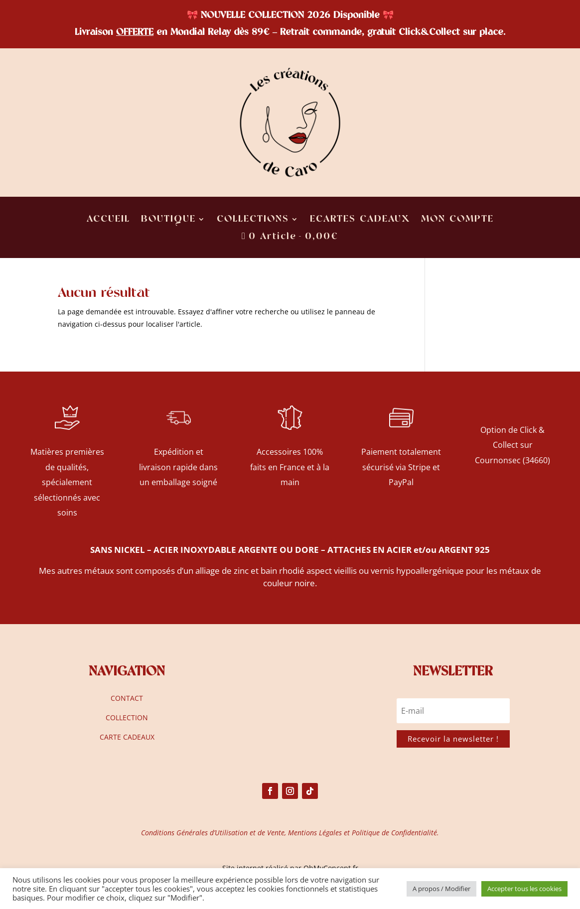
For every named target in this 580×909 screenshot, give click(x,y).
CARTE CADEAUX (127, 737)
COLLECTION (127, 717)
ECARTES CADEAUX (360, 220)
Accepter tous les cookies (524, 888)
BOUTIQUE (168, 220)
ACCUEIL (108, 220)
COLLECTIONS (253, 220)
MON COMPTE (457, 220)
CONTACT (127, 698)
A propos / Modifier (441, 888)
